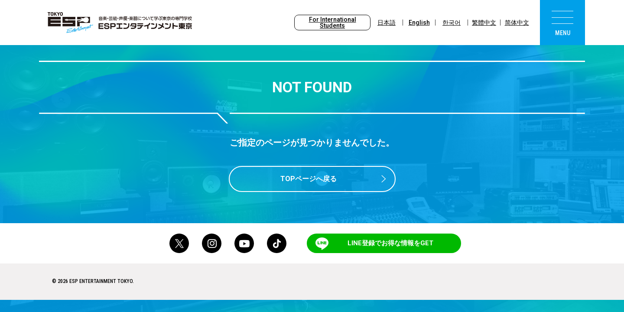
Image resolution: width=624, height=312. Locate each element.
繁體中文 (484, 23)
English (419, 23)
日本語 (386, 23)
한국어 (451, 23)
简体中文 (517, 23)
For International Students (332, 22)
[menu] (562, 22)
